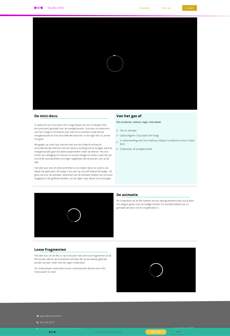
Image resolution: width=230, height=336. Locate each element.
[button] (144, 8)
